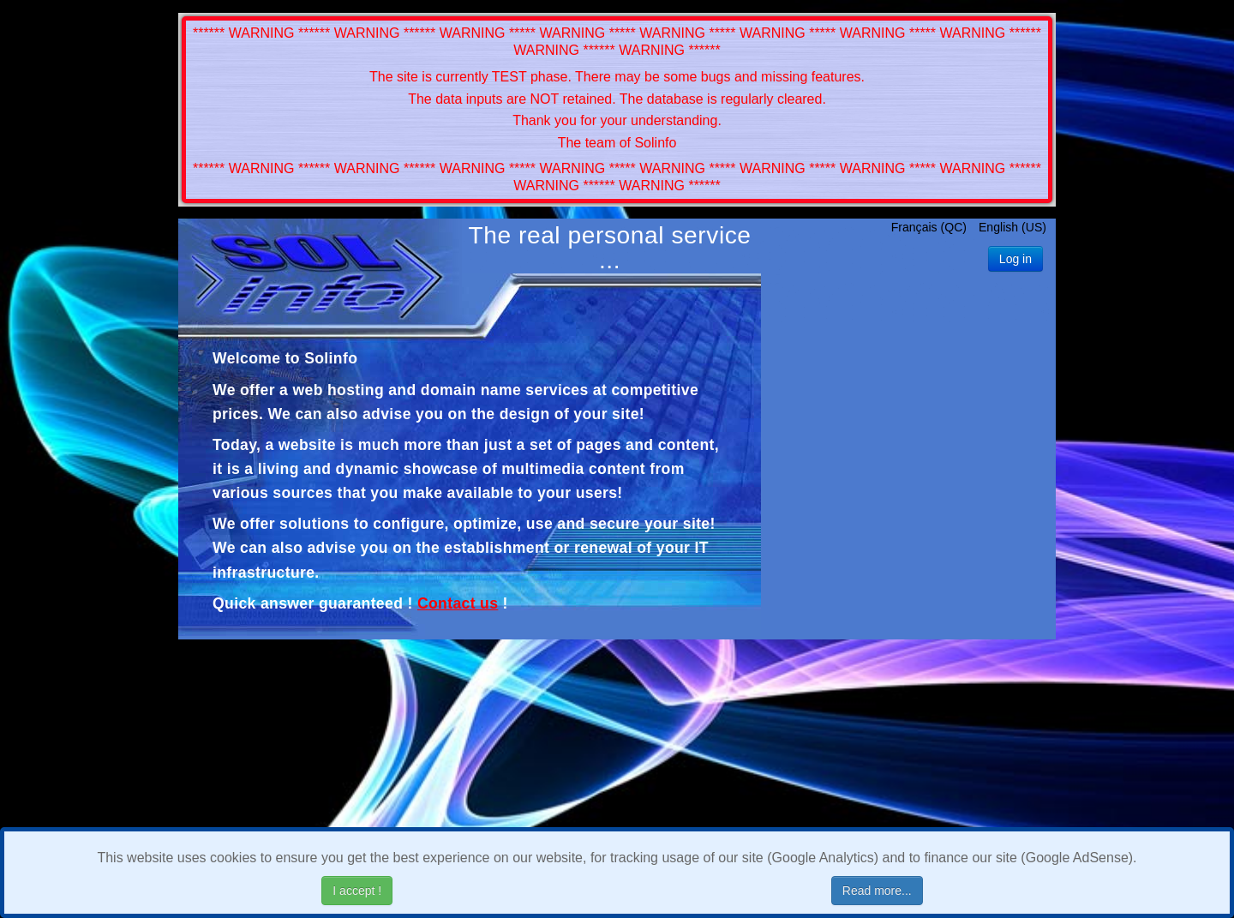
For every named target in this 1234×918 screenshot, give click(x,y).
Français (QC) (930, 227)
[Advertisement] (908, 459)
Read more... (877, 890)
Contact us (457, 603)
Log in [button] (1015, 259)
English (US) (1012, 227)
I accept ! (356, 890)
